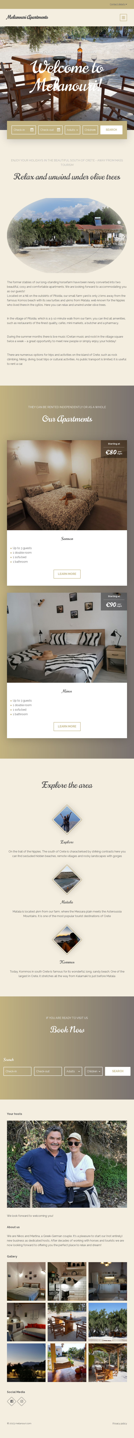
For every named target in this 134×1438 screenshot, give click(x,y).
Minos (67, 691)
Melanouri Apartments (27, 17)
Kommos (67, 962)
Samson (67, 539)
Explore (67, 842)
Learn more (67, 574)
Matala (67, 902)
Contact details (118, 4)
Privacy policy (120, 1423)
